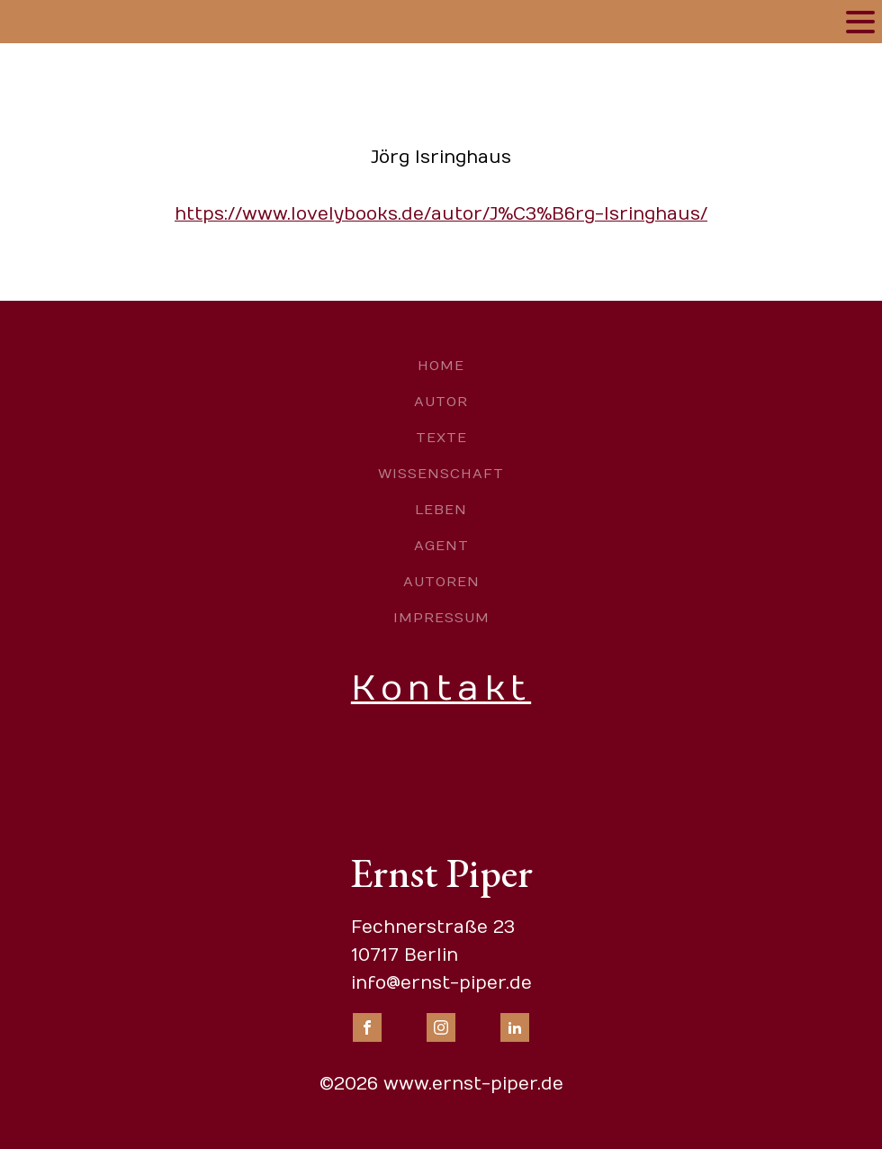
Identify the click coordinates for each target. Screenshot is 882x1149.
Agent (441, 546)
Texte (441, 438)
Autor (441, 402)
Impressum (441, 618)
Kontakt (441, 688)
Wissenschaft (441, 474)
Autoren (441, 582)
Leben (441, 510)
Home (441, 365)
